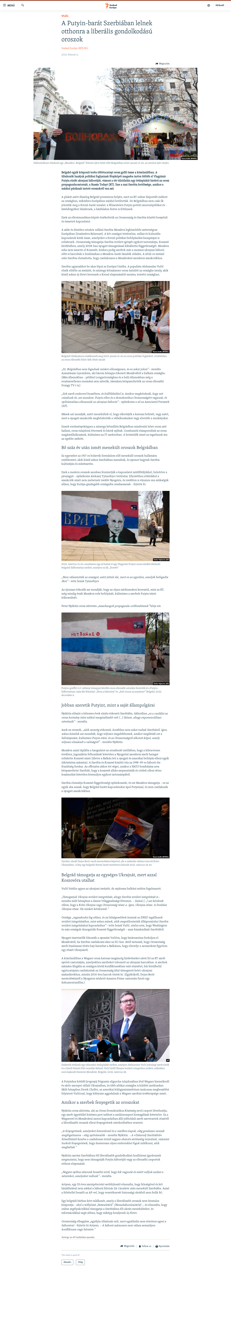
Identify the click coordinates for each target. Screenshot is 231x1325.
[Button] (162, 64)
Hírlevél (220, 5)
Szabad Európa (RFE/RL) (74, 48)
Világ (64, 16)
